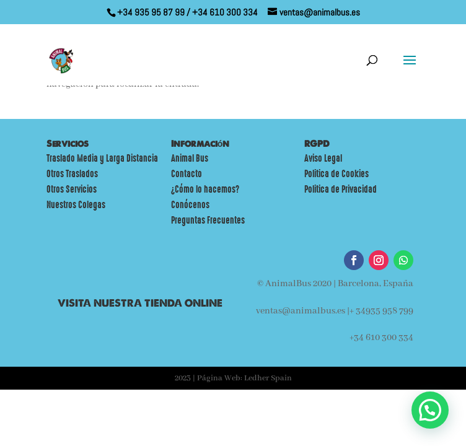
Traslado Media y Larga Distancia (102, 158)
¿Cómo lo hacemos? (205, 189)
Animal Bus (189, 158)
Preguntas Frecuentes (208, 220)
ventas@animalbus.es (300, 311)
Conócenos (190, 205)
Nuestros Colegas (75, 205)
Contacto (186, 174)
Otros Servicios (71, 189)
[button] (430, 410)
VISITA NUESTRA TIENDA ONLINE (140, 303)
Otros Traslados (72, 174)
